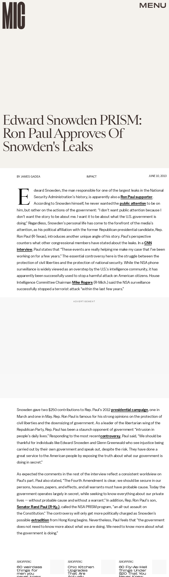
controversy (110, 436)
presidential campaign (129, 410)
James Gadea (30, 176)
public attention (133, 203)
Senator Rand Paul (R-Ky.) (38, 507)
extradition (40, 520)
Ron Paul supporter (136, 197)
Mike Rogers (82, 282)
